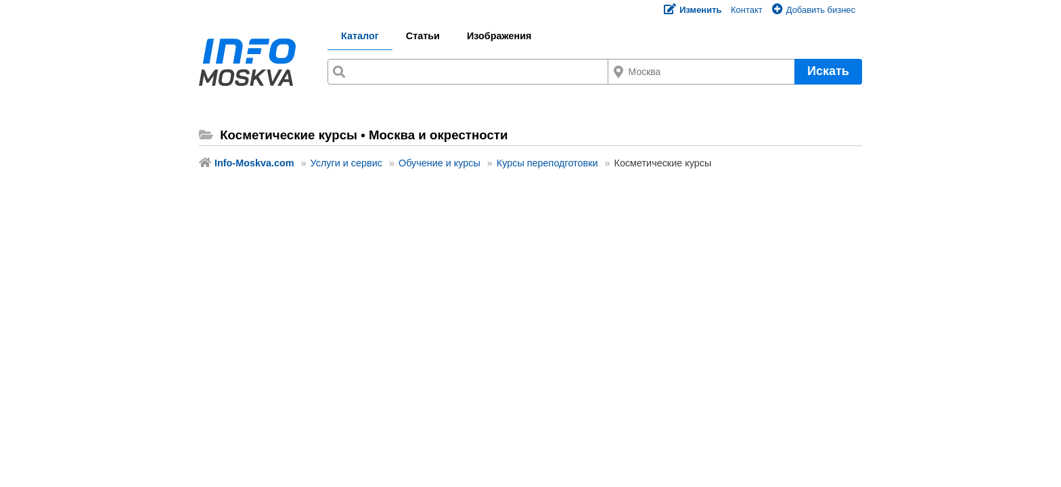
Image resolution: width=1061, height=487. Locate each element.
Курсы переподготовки (547, 163)
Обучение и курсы (439, 163)
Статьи (423, 35)
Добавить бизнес (813, 10)
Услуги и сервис (346, 163)
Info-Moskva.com (254, 163)
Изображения (499, 35)
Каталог (360, 35)
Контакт (747, 10)
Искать (828, 71)
